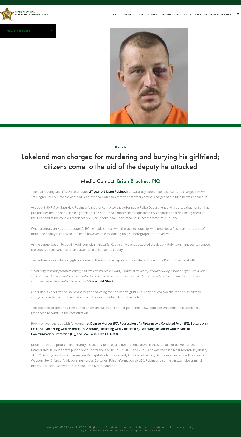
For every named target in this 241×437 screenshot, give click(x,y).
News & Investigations (141, 14)
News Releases (31, 30)
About (117, 14)
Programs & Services (191, 14)
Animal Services (221, 14)
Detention (167, 14)
